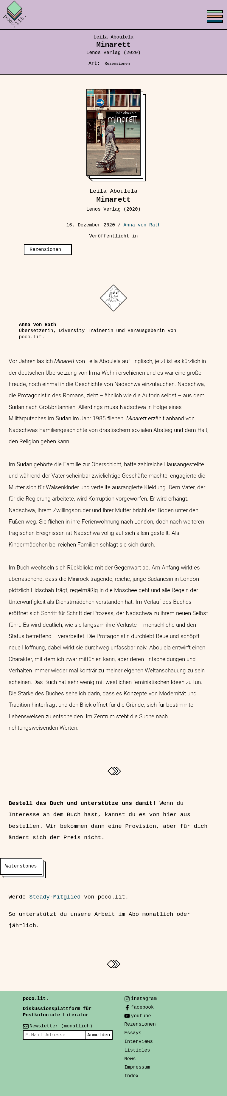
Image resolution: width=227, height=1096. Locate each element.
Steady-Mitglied (55, 897)
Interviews (138, 1041)
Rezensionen (117, 63)
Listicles (137, 1050)
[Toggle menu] (113, 15)
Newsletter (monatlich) (60, 1026)
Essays (133, 1033)
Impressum (137, 1067)
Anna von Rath (142, 225)
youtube (141, 1016)
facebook (142, 1007)
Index (131, 1076)
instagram (144, 998)
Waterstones (21, 866)
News (130, 1059)
